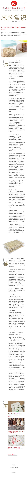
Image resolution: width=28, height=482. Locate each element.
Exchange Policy (14, 467)
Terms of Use (14, 470)
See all (11, 454)
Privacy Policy (14, 472)
